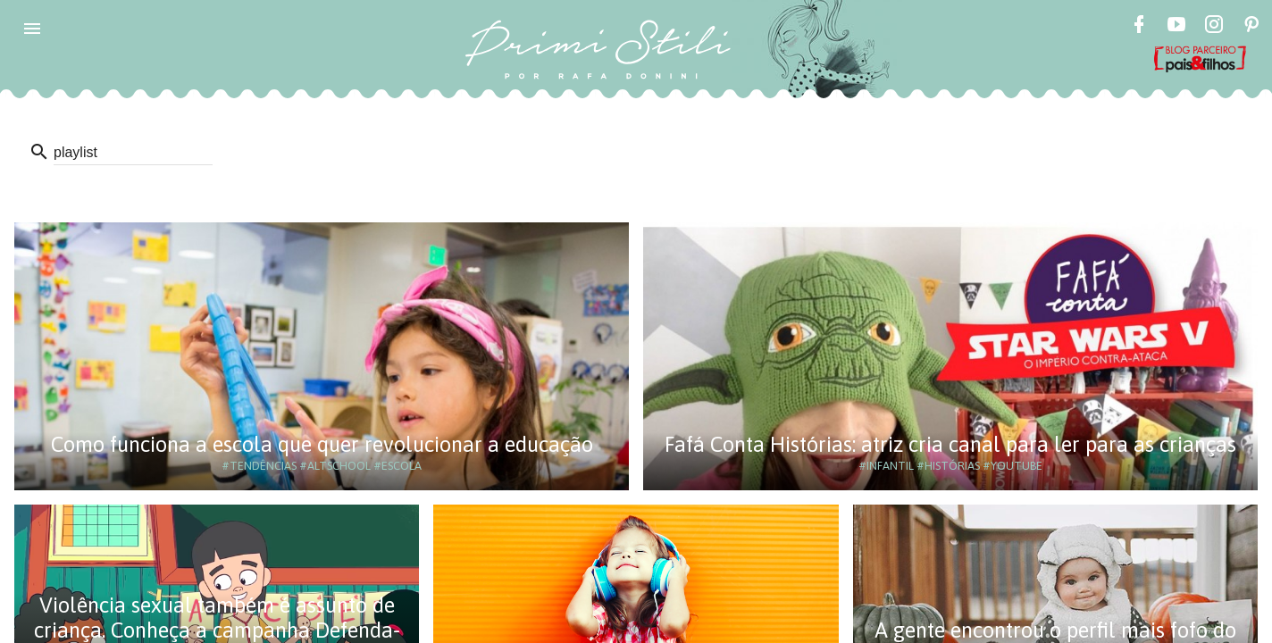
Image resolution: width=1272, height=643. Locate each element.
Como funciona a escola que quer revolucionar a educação (322, 444)
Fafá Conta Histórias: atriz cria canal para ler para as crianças (950, 444)
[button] (32, 28)
